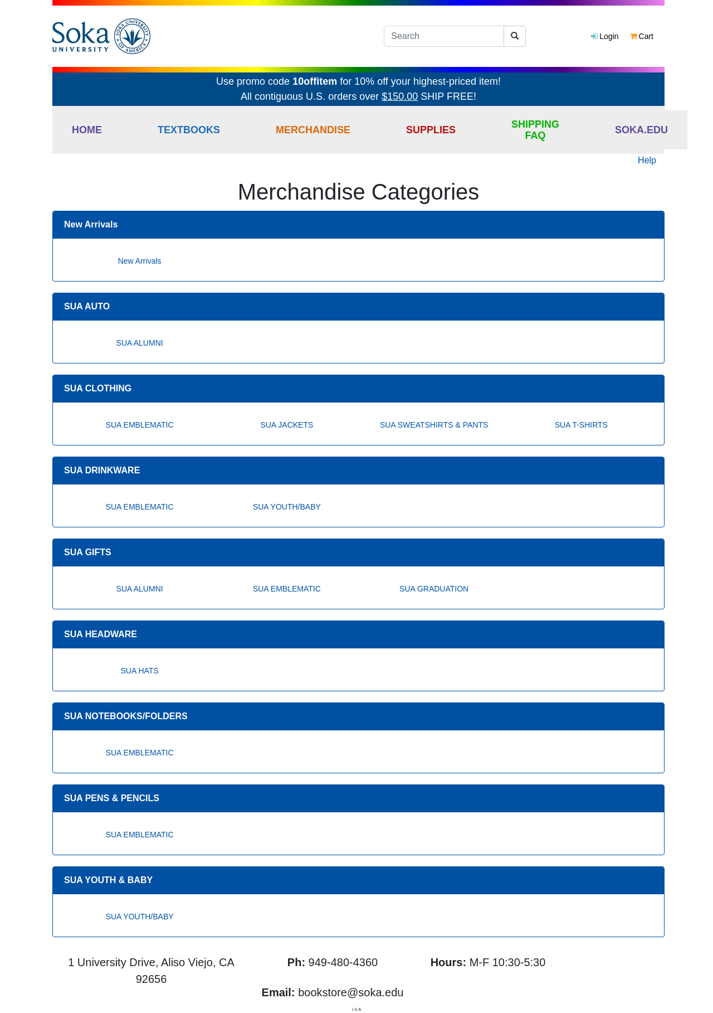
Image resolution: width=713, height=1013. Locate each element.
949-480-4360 (343, 962)
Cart (641, 36)
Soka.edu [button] (641, 129)
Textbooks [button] (189, 129)
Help (647, 160)
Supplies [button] (431, 129)
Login (604, 36)
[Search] (444, 36)
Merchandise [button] (313, 129)
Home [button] (87, 129)
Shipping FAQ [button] (535, 130)
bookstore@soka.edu (350, 992)
